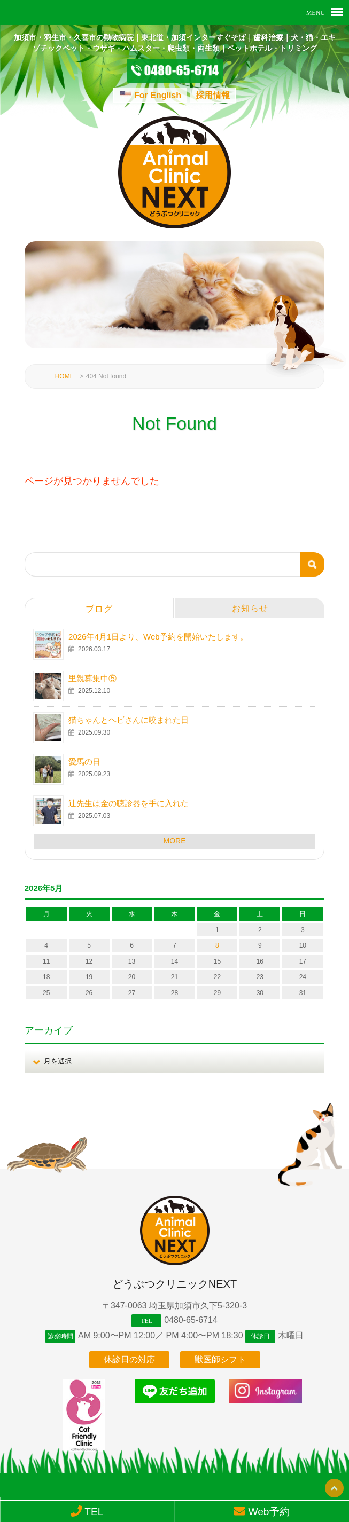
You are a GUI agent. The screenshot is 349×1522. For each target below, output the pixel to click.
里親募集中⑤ (92, 672)
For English (157, 95)
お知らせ (250, 602)
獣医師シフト (220, 1357)
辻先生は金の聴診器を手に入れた (128, 797)
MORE (175, 835)
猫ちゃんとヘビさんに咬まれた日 (128, 714)
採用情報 (213, 95)
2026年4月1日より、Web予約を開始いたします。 (158, 630)
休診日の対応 (129, 1357)
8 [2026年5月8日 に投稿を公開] (217, 940)
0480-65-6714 (191, 1314)
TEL (87, 1511)
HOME (64, 370)
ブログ (99, 603)
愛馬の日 (84, 755)
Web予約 (262, 1511)
